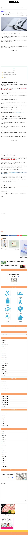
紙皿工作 (3, 367)
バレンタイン (4, 435)
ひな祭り (3, 437)
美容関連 (3, 419)
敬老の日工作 (4, 357)
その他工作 (4, 375)
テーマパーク (4, 406)
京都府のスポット (5, 398)
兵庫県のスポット (5, 400)
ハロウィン (4, 460)
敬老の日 (3, 454)
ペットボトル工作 (5, 363)
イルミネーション (5, 466)
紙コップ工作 (4, 365)
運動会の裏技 (4, 456)
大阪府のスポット (5, 396)
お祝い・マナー (4, 421)
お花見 (3, 441)
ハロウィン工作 (4, 359)
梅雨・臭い (4, 423)
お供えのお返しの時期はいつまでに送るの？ (10, 74)
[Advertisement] (14, 57)
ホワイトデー (4, 439)
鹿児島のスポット (5, 404)
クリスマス (4, 464)
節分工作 (3, 342)
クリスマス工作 (4, 361)
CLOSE (14, 70)
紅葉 (3, 458)
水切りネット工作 (5, 373)
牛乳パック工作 (4, 369)
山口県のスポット (5, 402)
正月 (3, 431)
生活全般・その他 (5, 425)
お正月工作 (4, 340)
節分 (3, 433)
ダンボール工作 (4, 371)
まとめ (5, 77)
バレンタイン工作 (5, 344)
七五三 (3, 462)
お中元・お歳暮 (2, 11)
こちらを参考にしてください (19, 112)
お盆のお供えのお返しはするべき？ (9, 72)
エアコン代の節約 (5, 390)
